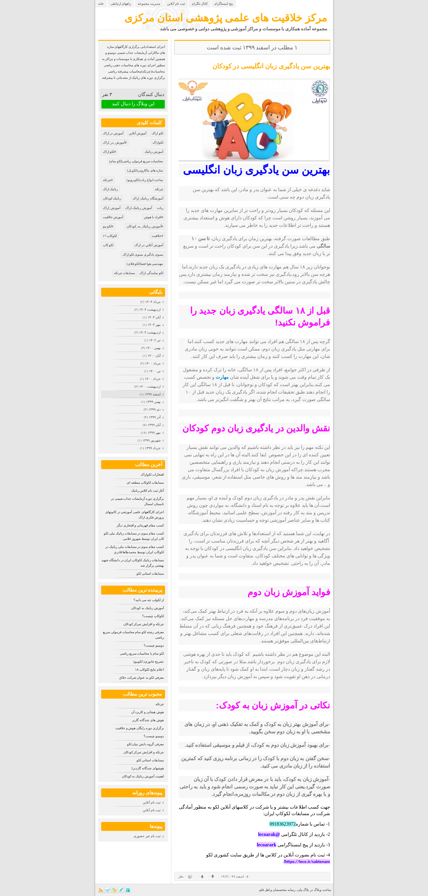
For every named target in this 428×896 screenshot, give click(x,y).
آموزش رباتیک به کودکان (147, 608)
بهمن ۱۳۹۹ (153, 401)
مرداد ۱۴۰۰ (153, 363)
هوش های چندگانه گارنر (148, 720)
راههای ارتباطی (121, 3)
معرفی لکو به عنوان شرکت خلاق (141, 677)
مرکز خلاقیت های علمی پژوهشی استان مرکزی (225, 18)
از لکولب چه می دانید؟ (149, 600)
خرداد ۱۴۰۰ (153, 379)
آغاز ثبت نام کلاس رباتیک (147, 490)
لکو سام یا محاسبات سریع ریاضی (142, 653)
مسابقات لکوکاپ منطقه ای (145, 482)
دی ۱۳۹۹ (154, 409)
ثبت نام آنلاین (176, 3)
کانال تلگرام (200, 3)
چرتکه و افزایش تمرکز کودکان (143, 624)
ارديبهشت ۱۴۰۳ (150, 332)
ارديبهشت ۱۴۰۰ (150, 386)
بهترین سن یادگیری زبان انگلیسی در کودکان (271, 66)
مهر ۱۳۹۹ (154, 432)
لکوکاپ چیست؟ (153, 616)
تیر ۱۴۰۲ (155, 340)
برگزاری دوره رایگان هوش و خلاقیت (139, 728)
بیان (299, 890)
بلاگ (306, 890)
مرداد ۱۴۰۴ (153, 302)
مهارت (222, 377)
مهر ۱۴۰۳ (154, 324)
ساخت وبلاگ (322, 890)
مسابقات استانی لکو (150, 573)
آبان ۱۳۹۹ (154, 425)
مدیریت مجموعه (149, 3)
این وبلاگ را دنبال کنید (133, 103)
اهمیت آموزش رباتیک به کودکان (143, 776)
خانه (101, 3)
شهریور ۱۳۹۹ (151, 440)
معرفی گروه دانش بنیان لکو (145, 744)
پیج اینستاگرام (223, 3)
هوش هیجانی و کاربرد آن (147, 712)
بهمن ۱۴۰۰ (153, 348)
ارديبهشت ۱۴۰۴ (150, 309)
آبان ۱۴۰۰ (154, 355)
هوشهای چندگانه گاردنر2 (147, 768)
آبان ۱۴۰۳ (154, 317)
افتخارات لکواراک (152, 474)
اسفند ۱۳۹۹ (153, 394)
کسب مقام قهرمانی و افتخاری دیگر (140, 525)
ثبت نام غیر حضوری (147, 836)
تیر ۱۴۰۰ (155, 371)
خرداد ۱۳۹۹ (153, 448)
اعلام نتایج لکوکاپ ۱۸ (149, 669)
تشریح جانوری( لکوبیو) (149, 661)
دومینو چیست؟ (154, 645)
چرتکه (160, 704)
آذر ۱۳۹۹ (155, 417)
